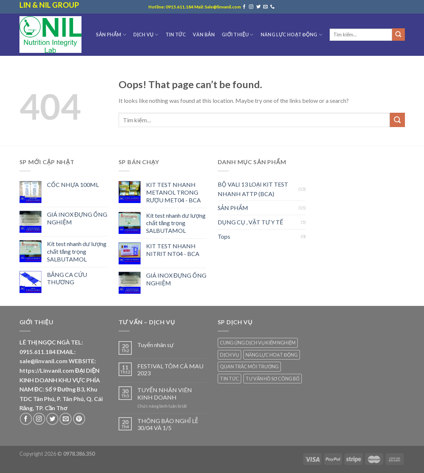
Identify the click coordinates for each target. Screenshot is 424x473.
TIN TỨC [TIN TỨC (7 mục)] (229, 379)
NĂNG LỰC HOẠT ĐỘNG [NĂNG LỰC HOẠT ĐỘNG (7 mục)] (272, 355)
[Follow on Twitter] (258, 7)
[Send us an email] (265, 7)
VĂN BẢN (204, 34)
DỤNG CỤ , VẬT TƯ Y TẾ (250, 222)
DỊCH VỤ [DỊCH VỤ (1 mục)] (229, 355)
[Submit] (398, 34)
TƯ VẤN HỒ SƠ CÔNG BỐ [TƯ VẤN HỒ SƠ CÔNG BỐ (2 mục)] (273, 379)
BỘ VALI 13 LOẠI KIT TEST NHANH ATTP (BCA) (253, 189)
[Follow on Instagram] (251, 7)
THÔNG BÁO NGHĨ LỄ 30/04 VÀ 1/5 (167, 424)
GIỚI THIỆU (237, 34)
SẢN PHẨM (111, 34)
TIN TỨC (176, 34)
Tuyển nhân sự (155, 344)
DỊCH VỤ (145, 34)
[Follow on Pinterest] (79, 419)
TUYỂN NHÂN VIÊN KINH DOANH (164, 393)
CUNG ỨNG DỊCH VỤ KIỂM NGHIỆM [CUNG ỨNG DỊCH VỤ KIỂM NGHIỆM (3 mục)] (258, 343)
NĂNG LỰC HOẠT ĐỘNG (291, 34)
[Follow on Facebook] (244, 7)
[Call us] (272, 7)
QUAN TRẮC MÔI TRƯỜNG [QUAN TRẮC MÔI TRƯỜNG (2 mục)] (249, 366)
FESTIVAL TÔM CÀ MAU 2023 (170, 369)
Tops (224, 236)
